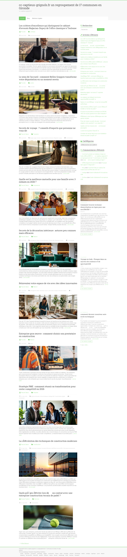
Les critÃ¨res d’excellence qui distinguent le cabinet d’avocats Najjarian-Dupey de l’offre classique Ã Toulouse (93, 41)
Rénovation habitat (62, 290)
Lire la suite (72, 71)
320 (86, 345)
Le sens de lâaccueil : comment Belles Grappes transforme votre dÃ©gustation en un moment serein (94, 47)
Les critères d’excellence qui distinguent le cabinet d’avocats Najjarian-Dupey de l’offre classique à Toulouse (47, 27)
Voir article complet (86, 234)
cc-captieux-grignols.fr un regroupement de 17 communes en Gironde (60, 6)
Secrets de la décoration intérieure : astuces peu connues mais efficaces (47, 231)
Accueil (22, 18)
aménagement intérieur (35, 240)
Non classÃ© (29, 555)
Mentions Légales (37, 18)
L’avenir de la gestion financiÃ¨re (90, 131)
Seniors (51, 555)
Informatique (77, 553)
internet (83, 553)
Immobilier (66, 553)
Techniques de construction (69, 448)
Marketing (22, 555)
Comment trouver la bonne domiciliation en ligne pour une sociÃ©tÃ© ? (93, 207)
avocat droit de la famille (35, 35)
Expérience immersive (48, 138)
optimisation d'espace (53, 290)
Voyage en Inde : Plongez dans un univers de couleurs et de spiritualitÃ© (93, 261)
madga (84, 172)
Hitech (61, 553)
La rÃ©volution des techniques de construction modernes (48, 441)
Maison (35, 236)
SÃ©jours (46, 555)
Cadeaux (45, 553)
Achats (21, 553)
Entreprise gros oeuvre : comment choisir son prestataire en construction (47, 335)
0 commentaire (68, 138)
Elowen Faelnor (25, 499)
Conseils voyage (40, 138)
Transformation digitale (60, 396)
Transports (77, 555)
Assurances (36, 185)
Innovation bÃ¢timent (46, 448)
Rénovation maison (59, 240)
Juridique (32, 31)
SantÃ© (41, 555)
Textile (66, 555)
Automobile (84, 312)
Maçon (31, 343)
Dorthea (84, 177)
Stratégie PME (52, 396)
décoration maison (44, 290)
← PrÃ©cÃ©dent (24, 543)
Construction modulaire (36, 448)
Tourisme (36, 134)
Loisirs (32, 83)
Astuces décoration (44, 240)
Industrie (35, 392)
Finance (56, 553)
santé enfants (60, 189)
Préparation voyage (58, 138)
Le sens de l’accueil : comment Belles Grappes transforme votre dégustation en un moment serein (48, 78)
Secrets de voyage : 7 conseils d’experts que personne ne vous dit (47, 129)
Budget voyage (33, 138)
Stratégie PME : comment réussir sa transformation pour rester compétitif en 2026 (47, 387)
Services (36, 499)
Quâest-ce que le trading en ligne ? (94, 160)
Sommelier (32, 86)
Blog (28, 18)
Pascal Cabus (25, 134)
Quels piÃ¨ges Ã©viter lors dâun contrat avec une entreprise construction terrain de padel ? (45, 494)
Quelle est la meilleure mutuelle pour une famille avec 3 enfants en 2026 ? (47, 180)
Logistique (93, 553)
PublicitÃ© (35, 555)
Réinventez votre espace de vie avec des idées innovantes (48, 283)
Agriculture (27, 553)
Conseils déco (52, 240)
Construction (36, 444)
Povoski (23, 31)
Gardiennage (61, 555)
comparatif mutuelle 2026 (35, 189)
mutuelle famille (53, 189)
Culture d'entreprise (44, 396)
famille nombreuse (45, 189)
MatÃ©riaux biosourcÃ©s (57, 448)
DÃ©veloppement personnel (90, 163)
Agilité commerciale (35, 396)
